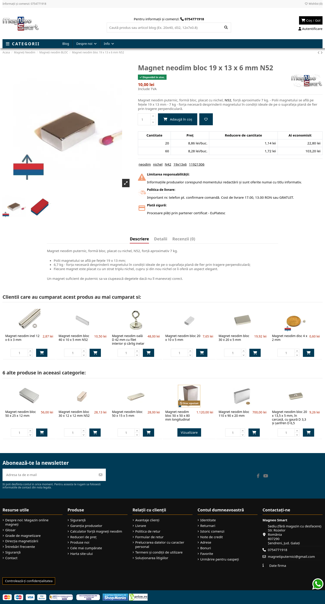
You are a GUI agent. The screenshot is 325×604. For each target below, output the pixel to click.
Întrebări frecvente (20, 547)
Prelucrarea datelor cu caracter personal (159, 544)
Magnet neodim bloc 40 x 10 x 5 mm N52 (74, 338)
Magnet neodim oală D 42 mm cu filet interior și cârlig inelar (128, 340)
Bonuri (205, 548)
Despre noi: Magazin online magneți (27, 522)
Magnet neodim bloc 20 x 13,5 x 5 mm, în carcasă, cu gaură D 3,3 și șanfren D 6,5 (289, 417)
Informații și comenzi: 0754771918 (24, 4)
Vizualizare (189, 432)
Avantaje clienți (147, 520)
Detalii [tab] (160, 239)
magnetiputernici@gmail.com (291, 556)
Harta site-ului (81, 554)
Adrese (205, 542)
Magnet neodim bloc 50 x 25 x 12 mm (20, 414)
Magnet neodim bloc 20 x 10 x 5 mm (182, 338)
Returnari (207, 526)
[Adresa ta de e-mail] (49, 475)
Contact (11, 558)
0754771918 (277, 549)
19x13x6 (180, 164)
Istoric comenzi (212, 531)
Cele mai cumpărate (86, 548)
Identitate (208, 520)
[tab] (183, 240)
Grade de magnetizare (23, 535)
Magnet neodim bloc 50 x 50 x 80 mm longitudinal (177, 416)
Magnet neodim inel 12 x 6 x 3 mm (22, 338)
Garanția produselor (86, 526)
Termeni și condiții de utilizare (159, 552)
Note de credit (211, 537)
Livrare (140, 526)
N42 (168, 164)
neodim (145, 164)
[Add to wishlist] (206, 119)
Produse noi (79, 542)
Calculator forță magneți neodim (96, 531)
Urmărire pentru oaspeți (219, 559)
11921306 (196, 164)
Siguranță (13, 552)
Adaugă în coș (177, 119)
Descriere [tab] (139, 239)
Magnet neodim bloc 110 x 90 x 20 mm (234, 414)
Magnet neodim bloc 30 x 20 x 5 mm (234, 338)
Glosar (10, 530)
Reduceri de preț (83, 537)
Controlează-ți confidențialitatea (29, 581)
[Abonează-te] (100, 475)
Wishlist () (314, 4)
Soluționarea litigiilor (151, 558)
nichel (157, 164)
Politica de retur (147, 531)
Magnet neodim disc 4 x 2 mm (289, 338)
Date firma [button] (277, 565)
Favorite (206, 554)
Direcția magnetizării (21, 541)
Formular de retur (149, 537)
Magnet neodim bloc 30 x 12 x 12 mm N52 (74, 414)
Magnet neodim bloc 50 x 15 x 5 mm (127, 414)
